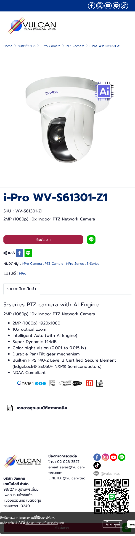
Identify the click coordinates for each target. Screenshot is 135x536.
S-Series (93, 263)
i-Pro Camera (51, 46)
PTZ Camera (75, 46)
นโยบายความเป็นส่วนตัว (42, 523)
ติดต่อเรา (43, 239)
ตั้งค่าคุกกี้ (113, 524)
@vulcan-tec (74, 478)
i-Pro (22, 273)
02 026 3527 (68, 462)
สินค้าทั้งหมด (26, 46)
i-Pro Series (76, 263)
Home (8, 46)
